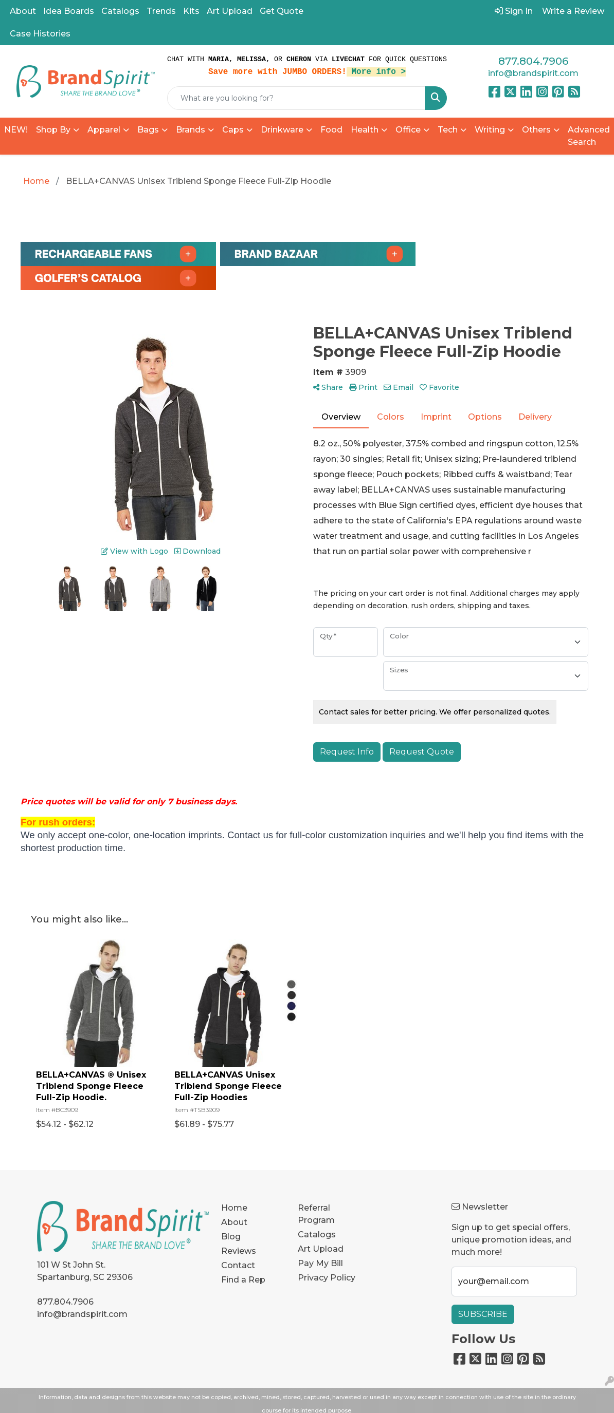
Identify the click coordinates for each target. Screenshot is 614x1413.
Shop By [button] (53, 130)
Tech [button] (448, 130)
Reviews (238, 1251)
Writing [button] (490, 130)
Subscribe (483, 1314)
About (23, 11)
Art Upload (229, 11)
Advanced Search (589, 136)
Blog (231, 1236)
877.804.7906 (533, 61)
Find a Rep (243, 1280)
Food (331, 130)
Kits (191, 11)
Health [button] (364, 130)
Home (234, 1208)
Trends (161, 11)
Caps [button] (233, 130)
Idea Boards (68, 11)
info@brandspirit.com (533, 73)
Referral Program (316, 1214)
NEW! (16, 130)
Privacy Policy (326, 1278)
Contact (238, 1265)
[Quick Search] (296, 98)
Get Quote (281, 11)
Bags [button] (148, 130)
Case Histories (40, 34)
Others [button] (536, 130)
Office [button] (408, 130)
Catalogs (120, 11)
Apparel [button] (103, 130)
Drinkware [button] (282, 130)
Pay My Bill (320, 1263)
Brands (190, 130)
